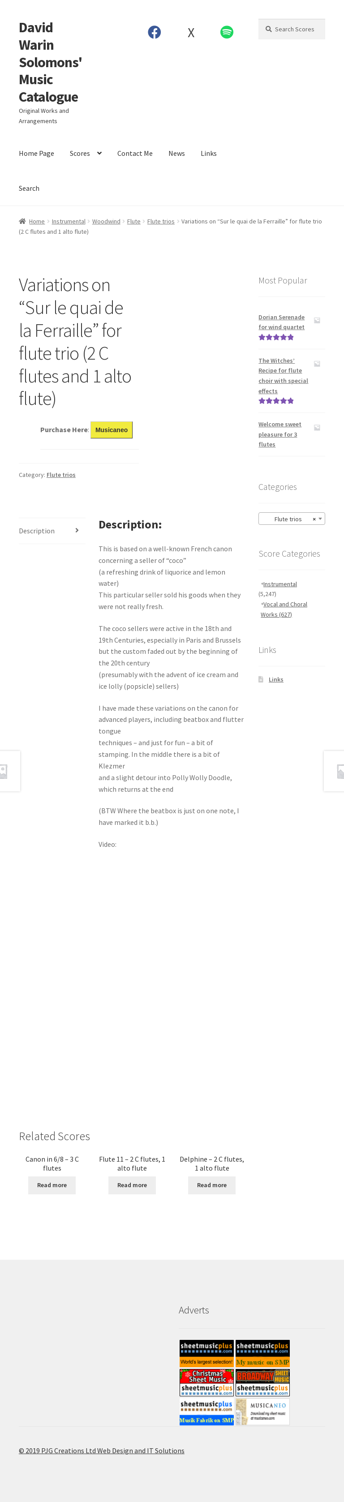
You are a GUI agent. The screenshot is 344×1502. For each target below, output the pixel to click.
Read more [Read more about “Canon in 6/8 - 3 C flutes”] (52, 1185)
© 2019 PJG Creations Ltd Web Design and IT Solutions (102, 1450)
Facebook (154, 32)
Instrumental (69, 221)
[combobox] (291, 518)
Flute (134, 221)
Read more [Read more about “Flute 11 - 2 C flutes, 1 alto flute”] (132, 1185)
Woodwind (106, 221)
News (176, 153)
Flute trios (161, 221)
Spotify (227, 32)
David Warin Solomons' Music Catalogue (50, 62)
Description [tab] (37, 530)
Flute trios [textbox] (289, 519)
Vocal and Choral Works (284, 609)
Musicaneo (111, 429)
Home (37, 221)
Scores (80, 153)
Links (209, 153)
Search (29, 188)
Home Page (36, 153)
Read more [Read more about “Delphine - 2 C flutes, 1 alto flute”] (212, 1185)
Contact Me (135, 153)
